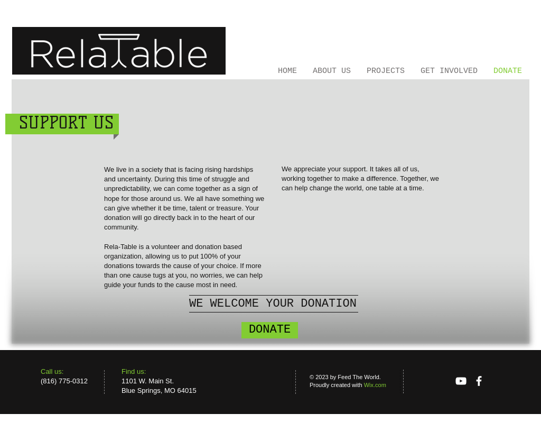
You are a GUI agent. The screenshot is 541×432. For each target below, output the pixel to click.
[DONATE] (269, 330)
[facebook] (479, 381)
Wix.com (375, 385)
